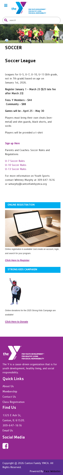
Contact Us (9, 396)
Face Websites (51, 471)
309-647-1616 (12, 425)
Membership (10, 391)
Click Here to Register (17, 260)
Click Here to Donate (16, 321)
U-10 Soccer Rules (15, 165)
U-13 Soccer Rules (15, 169)
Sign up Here (12, 143)
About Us (8, 386)
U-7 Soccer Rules (15, 160)
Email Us (8, 430)
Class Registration (14, 402)
